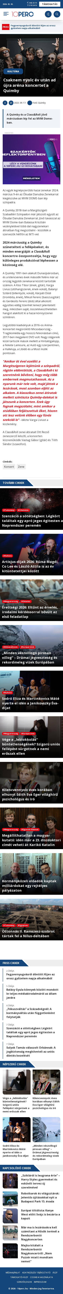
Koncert (9, 467)
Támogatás (49, 4)
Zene (21, 467)
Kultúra (13, 71)
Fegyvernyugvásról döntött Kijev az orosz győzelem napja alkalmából (33, 27)
